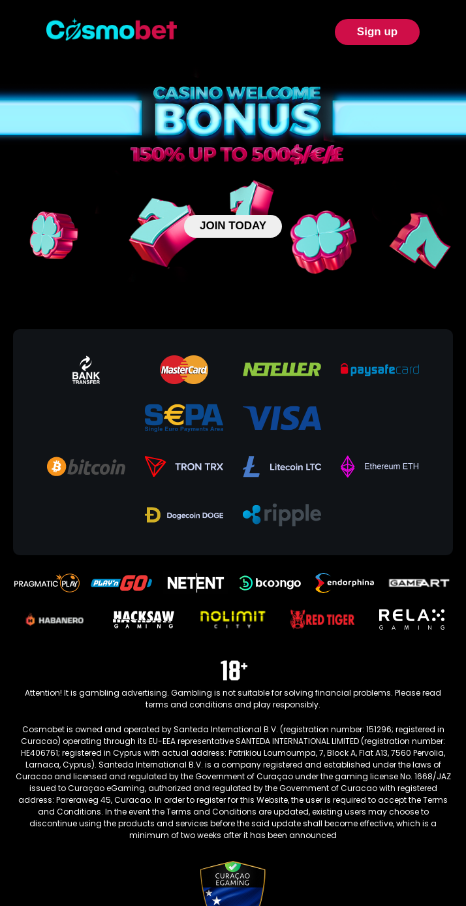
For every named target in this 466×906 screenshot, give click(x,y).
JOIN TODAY (233, 225)
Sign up (377, 31)
